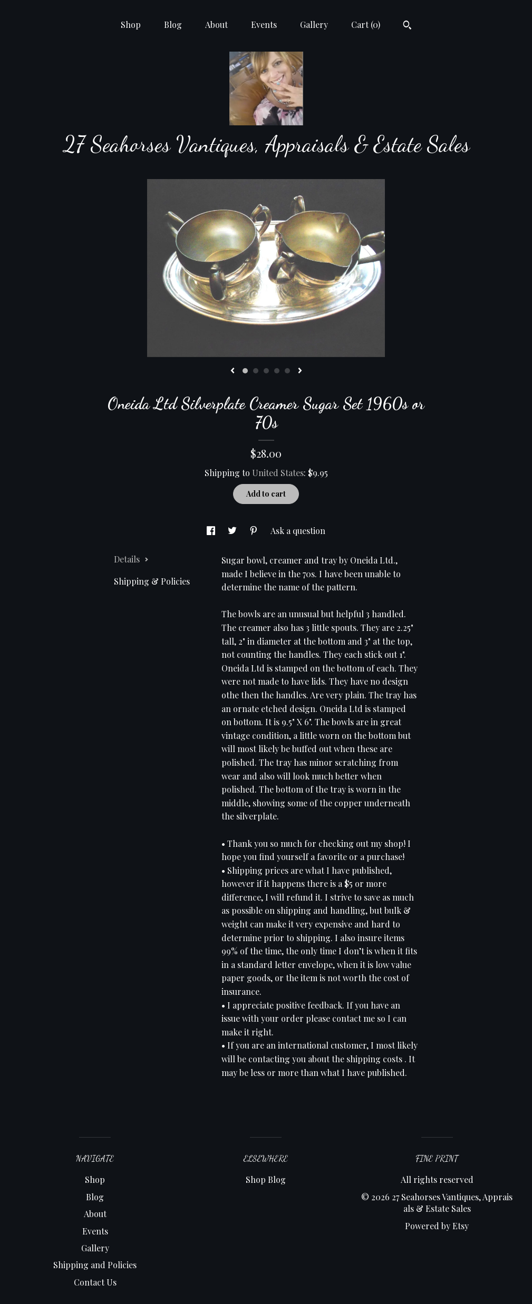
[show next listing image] (300, 371)
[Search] (407, 26)
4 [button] (276, 370)
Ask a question (297, 530)
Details (131, 559)
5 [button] (287, 370)
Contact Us (95, 1282)
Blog (173, 24)
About (216, 24)
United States (278, 472)
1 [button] (245, 370)
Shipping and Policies (95, 1264)
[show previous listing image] (232, 371)
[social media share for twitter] (233, 530)
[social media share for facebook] (212, 530)
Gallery (314, 24)
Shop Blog (266, 1179)
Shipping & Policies (152, 581)
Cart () (365, 24)
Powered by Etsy (437, 1225)
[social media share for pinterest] (254, 530)
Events (264, 24)
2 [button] (255, 370)
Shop (131, 24)
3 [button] (266, 370)
